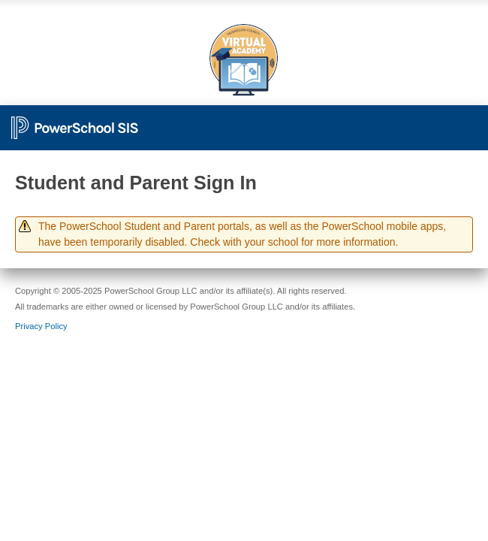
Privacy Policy (41, 326)
